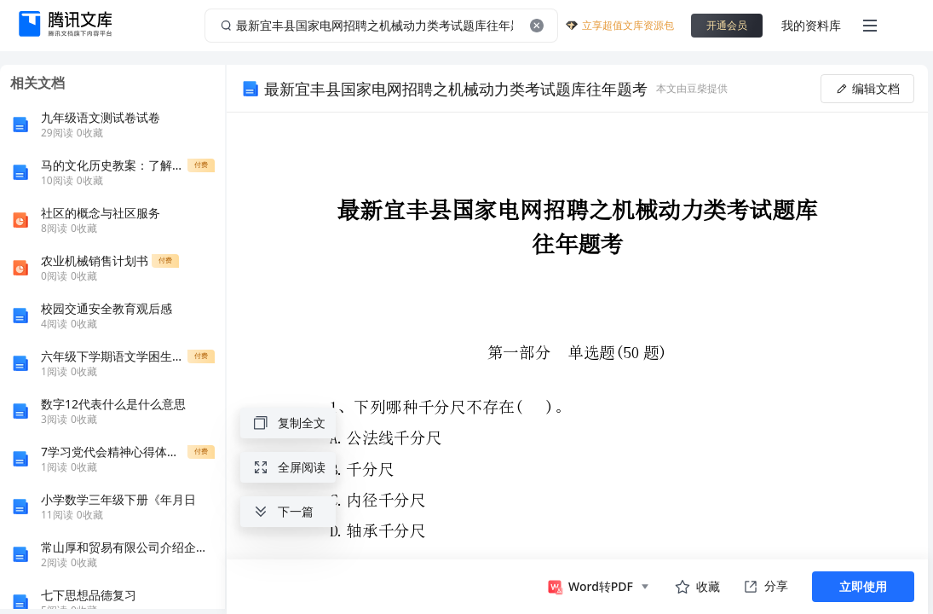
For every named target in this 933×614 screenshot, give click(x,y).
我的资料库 (811, 25)
